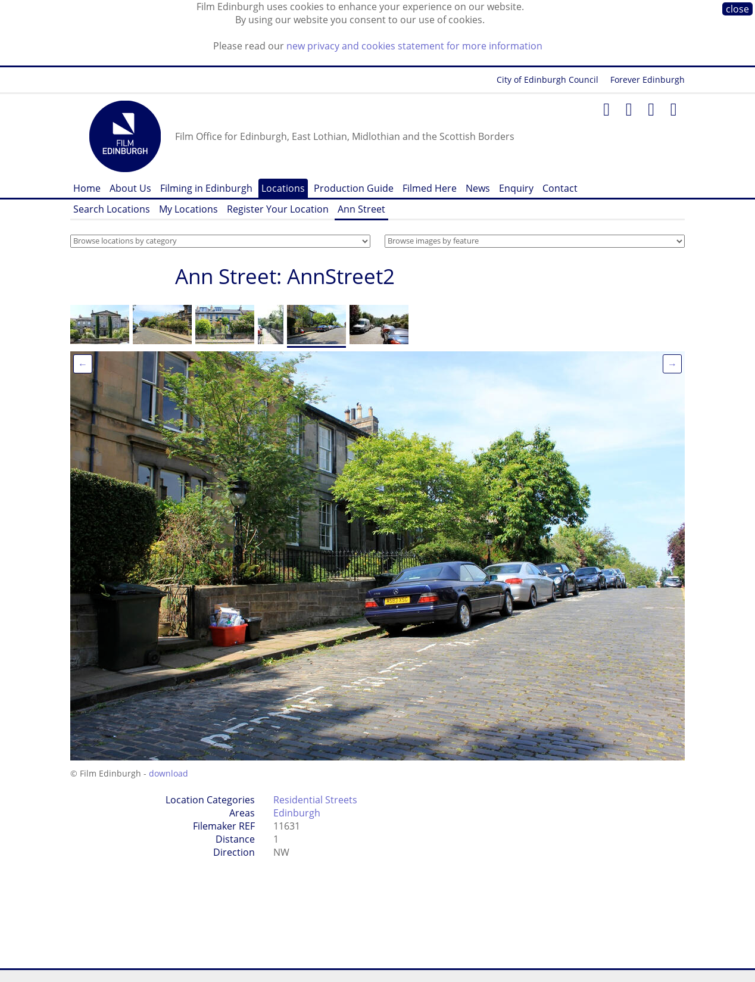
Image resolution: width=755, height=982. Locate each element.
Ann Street (361, 209)
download (168, 773)
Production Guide (354, 188)
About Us (130, 188)
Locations (283, 188)
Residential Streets (315, 799)
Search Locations (111, 209)
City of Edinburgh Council (547, 79)
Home (87, 188)
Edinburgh (296, 812)
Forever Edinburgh (647, 79)
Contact (560, 188)
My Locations (188, 209)
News (478, 188)
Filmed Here (430, 188)
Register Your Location (278, 209)
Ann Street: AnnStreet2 (285, 276)
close (737, 8)
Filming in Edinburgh (206, 188)
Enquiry (516, 188)
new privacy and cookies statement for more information (414, 45)
